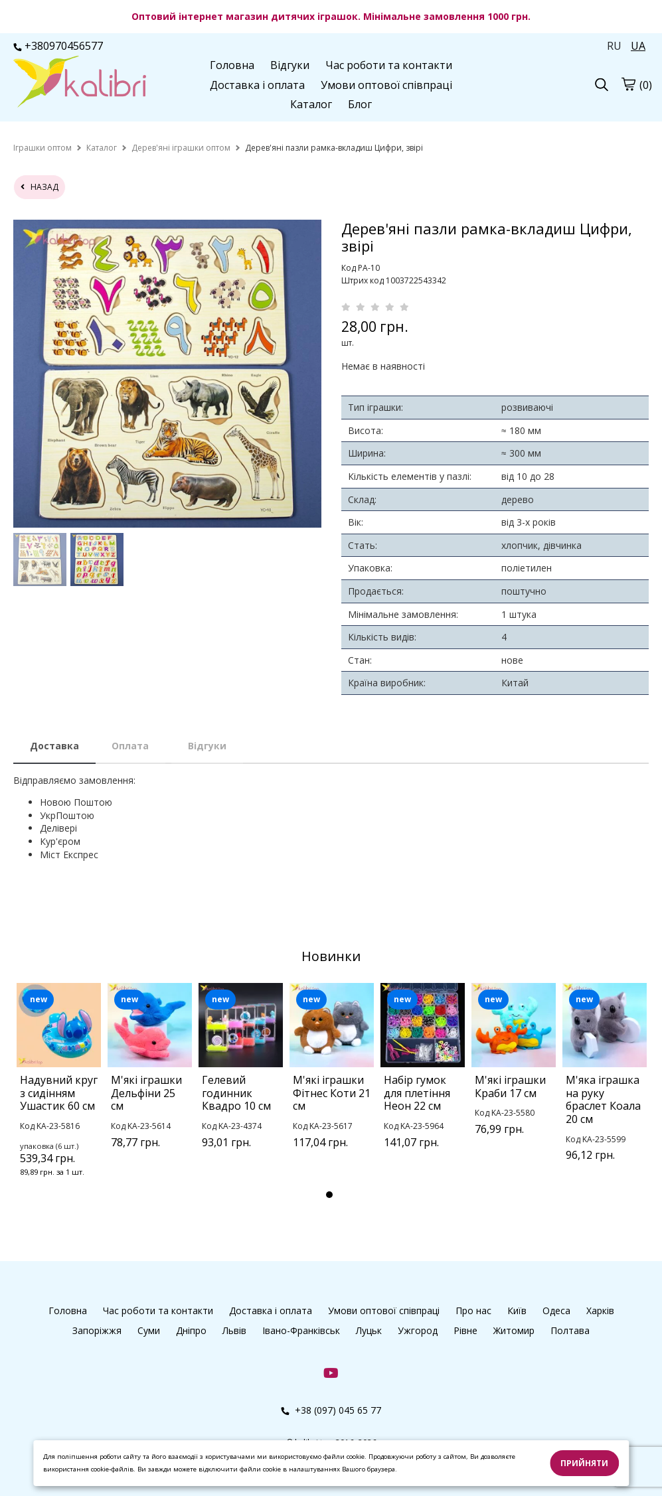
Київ (517, 1310)
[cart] (628, 83)
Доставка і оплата (257, 85)
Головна (232, 65)
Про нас (473, 1310)
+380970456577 (58, 45)
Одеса (556, 1310)
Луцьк (369, 1330)
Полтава (570, 1330)
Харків (600, 1310)
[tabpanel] (58, 1097)
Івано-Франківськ (301, 1330)
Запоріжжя (97, 1330)
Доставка (54, 745)
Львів (234, 1330)
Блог (360, 104)
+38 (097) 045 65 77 (331, 1410)
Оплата (130, 745)
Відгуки (289, 65)
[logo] (79, 83)
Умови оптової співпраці (386, 85)
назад (39, 186)
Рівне (465, 1330)
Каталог (311, 104)
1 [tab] (329, 1194)
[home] (42, 147)
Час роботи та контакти (388, 65)
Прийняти (584, 1463)
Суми (148, 1330)
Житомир (514, 1330)
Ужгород (418, 1330)
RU (614, 45)
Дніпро (191, 1330)
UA (638, 45)
